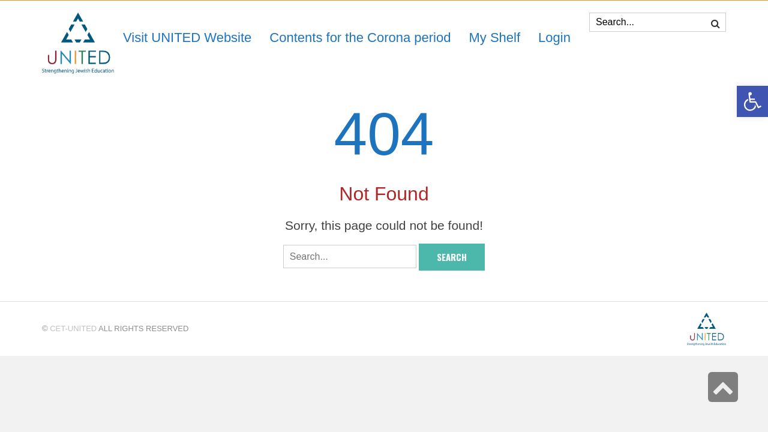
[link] (494, 37)
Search (452, 256)
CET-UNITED (73, 328)
